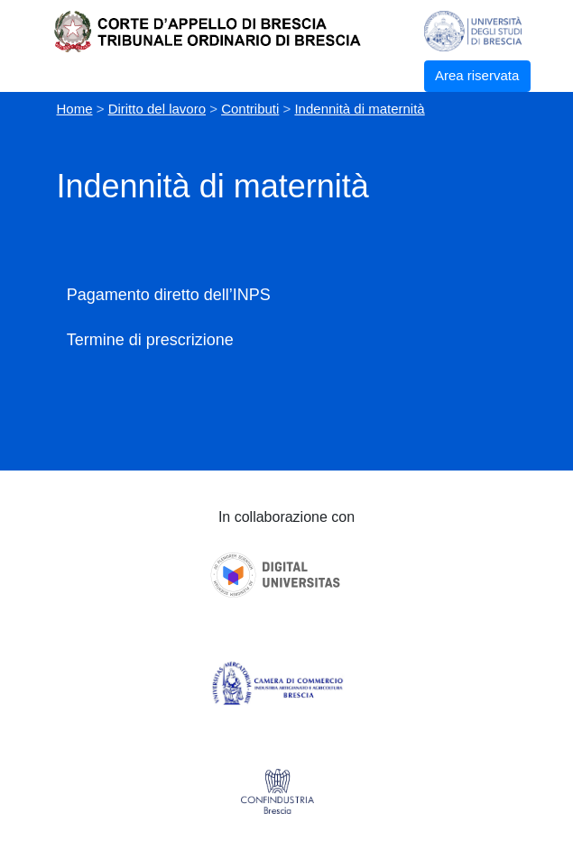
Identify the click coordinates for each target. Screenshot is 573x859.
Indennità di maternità (359, 108)
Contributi (250, 108)
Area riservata (477, 75)
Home (75, 108)
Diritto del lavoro (157, 108)
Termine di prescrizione (150, 340)
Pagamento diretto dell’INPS (169, 295)
